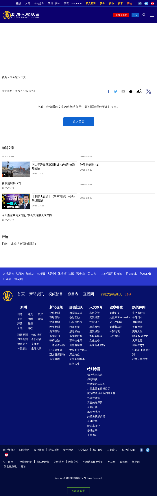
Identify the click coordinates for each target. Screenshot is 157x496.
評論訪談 (76, 307)
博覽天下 (22, 343)
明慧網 (111, 461)
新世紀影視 (10, 466)
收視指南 (39, 449)
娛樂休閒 (138, 307)
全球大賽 (36, 348)
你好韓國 (137, 321)
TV (136, 15)
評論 (20, 323)
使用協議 (68, 449)
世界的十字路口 (78, 349)
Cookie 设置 (78, 490)
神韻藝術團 (25, 461)
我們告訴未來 (95, 374)
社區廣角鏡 (55, 349)
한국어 (18, 279)
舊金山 (80, 273)
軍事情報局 (75, 340)
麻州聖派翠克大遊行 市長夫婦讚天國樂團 (27, 215)
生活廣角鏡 (138, 312)
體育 (40, 318)
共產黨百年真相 (96, 383)
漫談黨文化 (93, 425)
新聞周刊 (54, 335)
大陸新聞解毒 (77, 359)
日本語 (7, 279)
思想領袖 (74, 331)
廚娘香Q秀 (138, 345)
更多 (23, 466)
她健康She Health (120, 317)
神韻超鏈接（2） (90, 164)
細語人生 (74, 363)
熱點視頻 (36, 334)
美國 (20, 318)
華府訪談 (54, 340)
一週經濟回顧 (57, 345)
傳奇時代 (92, 379)
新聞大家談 (75, 312)
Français (131, 273)
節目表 (72, 294)
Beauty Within (140, 335)
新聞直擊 (54, 331)
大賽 (27, 3)
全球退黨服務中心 (93, 461)
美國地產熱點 (97, 345)
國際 (20, 314)
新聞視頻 (56, 307)
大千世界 (137, 340)
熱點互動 (74, 317)
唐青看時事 (75, 345)
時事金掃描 (75, 321)
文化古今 (94, 340)
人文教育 (96, 307)
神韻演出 (22, 348)
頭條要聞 (22, 334)
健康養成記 (116, 326)
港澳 (30, 314)
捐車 (120, 3)
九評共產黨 (93, 397)
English (118, 273)
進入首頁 (78, 121)
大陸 (20, 328)
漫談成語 (94, 331)
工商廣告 (92, 434)
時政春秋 (74, 326)
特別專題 (93, 369)
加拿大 (30, 273)
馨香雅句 (94, 326)
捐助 (111, 3)
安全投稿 (83, 449)
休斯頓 (62, 273)
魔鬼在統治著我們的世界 (101, 393)
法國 (71, 273)
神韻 (18, 3)
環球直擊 (54, 317)
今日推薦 (36, 339)
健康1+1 (114, 312)
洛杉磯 (40, 273)
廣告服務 (97, 449)
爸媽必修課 (95, 335)
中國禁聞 (54, 321)
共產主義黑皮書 (96, 416)
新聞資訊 (36, 294)
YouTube (152, 3)
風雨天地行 (93, 411)
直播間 (88, 294)
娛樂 (40, 314)
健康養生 (116, 307)
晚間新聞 (54, 326)
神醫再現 (115, 331)
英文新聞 (90, 3)
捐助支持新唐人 (111, 294)
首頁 (4, 77)
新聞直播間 (121, 15)
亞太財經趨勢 (57, 354)
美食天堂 (137, 326)
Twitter (146, 3)
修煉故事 (92, 430)
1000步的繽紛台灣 (141, 352)
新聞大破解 (75, 335)
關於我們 (24, 449)
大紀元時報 (42, 461)
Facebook (140, 3)
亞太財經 (54, 359)
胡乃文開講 (116, 321)
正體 (50, 3)
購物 (129, 3)
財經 (30, 323)
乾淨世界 (59, 461)
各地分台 (39, 3)
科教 (30, 328)
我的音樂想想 (140, 359)
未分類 (14, 77)
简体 (57, 3)
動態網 (124, 461)
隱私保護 (54, 449)
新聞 (23, 307)
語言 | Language (72, 3)
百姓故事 (92, 421)
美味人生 (137, 331)
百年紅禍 (92, 407)
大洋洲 (51, 273)
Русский (145, 273)
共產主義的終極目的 (98, 388)
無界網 (136, 461)
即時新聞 (22, 339)
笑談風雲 (94, 317)
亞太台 (92, 273)
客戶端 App (128, 449)
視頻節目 (55, 294)
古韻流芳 (94, 321)
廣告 (102, 3)
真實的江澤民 (95, 402)
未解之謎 (94, 312)
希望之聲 (73, 461)
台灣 (30, 318)
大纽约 (19, 273)
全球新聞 (54, 312)
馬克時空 (74, 354)
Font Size (139, 90)
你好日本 (137, 317)
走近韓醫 (115, 335)
